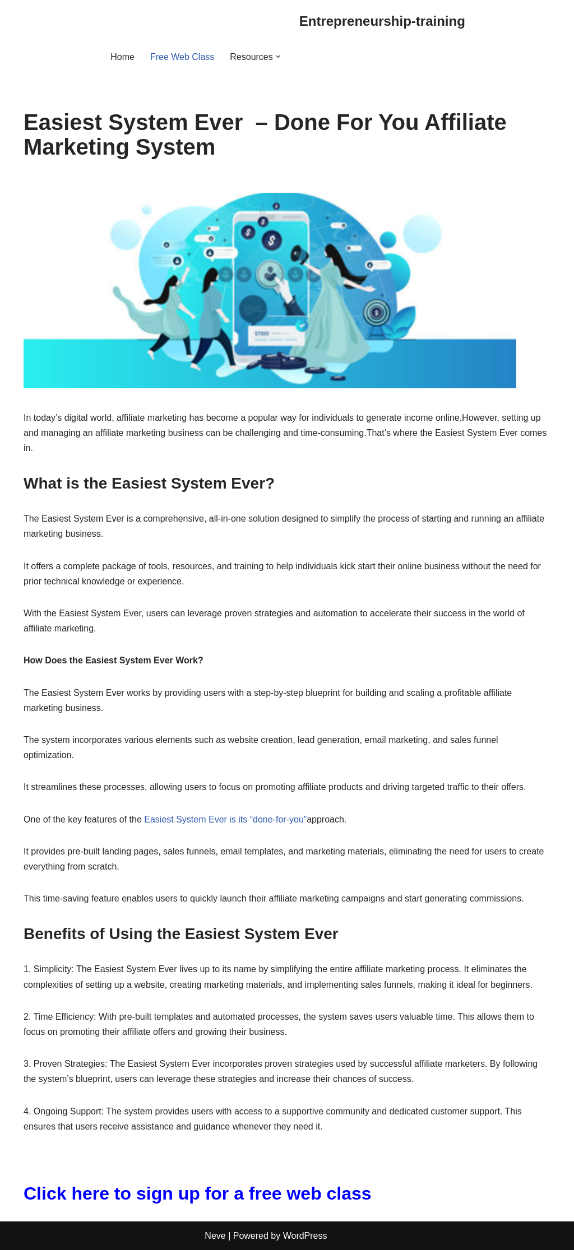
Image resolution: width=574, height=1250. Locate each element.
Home (122, 57)
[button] (278, 56)
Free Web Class (182, 57)
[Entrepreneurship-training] (382, 21)
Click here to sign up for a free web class (198, 1193)
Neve (215, 1235)
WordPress (305, 1235)
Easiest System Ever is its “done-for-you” (225, 819)
